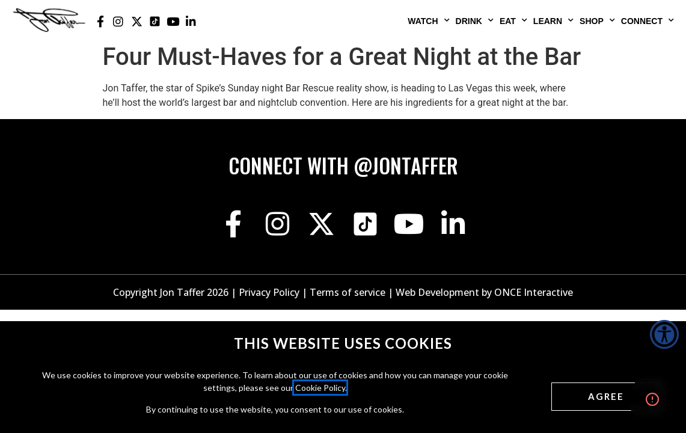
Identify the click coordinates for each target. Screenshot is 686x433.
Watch (428, 20)
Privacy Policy (269, 292)
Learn (553, 20)
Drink (475, 20)
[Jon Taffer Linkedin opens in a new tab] (191, 22)
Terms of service (347, 292)
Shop (597, 20)
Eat (513, 20)
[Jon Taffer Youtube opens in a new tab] (173, 22)
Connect (647, 20)
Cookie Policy (320, 387)
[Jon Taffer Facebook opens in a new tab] (100, 22)
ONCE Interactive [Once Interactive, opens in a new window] (533, 292)
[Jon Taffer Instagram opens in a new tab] (118, 22)
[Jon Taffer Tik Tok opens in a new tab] (154, 22)
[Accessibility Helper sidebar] (664, 334)
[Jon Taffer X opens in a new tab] (136, 22)
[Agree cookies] (606, 396)
